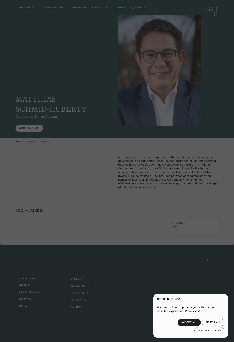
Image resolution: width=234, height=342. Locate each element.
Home (19, 141)
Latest (120, 7)
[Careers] (25, 299)
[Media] (23, 306)
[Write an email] (29, 128)
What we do (26, 7)
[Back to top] (212, 260)
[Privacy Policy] (29, 292)
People (44, 141)
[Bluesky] (78, 300)
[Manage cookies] (209, 336)
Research (79, 7)
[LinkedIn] (78, 278)
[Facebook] (80, 293)
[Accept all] (189, 328)
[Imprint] (24, 285)
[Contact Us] (27, 278)
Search (138, 7)
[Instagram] (80, 286)
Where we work (53, 7)
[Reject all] (213, 328)
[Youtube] (79, 307)
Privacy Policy (194, 317)
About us (100, 7)
